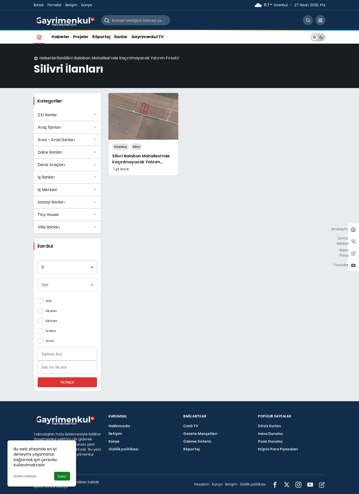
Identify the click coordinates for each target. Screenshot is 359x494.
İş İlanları (67, 177)
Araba (51, 330)
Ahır (49, 300)
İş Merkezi (67, 190)
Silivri (136, 147)
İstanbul (120, 147)
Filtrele (67, 382)
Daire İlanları (67, 152)
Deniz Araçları (67, 165)
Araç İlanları (67, 127)
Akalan (51, 310)
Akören (51, 320)
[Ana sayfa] (39, 36)
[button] (320, 20)
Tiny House (67, 214)
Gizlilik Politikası (24, 476)
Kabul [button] (62, 476)
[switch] (317, 37)
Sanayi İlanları (67, 202)
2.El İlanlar (67, 115)
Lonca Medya (56, 486)
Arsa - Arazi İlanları (67, 140)
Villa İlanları (67, 227)
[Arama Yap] (308, 20)
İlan (60, 58)
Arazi (50, 340)
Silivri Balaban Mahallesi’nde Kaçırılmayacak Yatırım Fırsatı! (141, 162)
